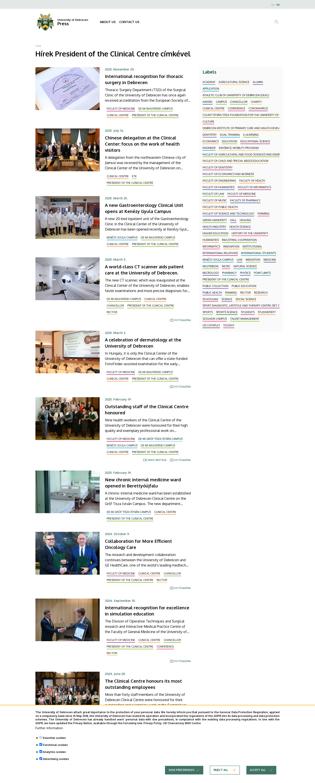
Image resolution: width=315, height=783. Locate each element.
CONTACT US (129, 22)
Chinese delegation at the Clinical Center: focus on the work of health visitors (142, 144)
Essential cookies (54, 741)
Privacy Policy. (152, 727)
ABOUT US (108, 22)
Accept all (258, 773)
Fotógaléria (182, 320)
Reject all (221, 773)
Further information (49, 732)
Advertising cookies (56, 762)
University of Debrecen (72, 20)
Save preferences (181, 773)
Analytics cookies (54, 755)
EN (278, 5)
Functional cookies (55, 748)
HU (273, 5)
